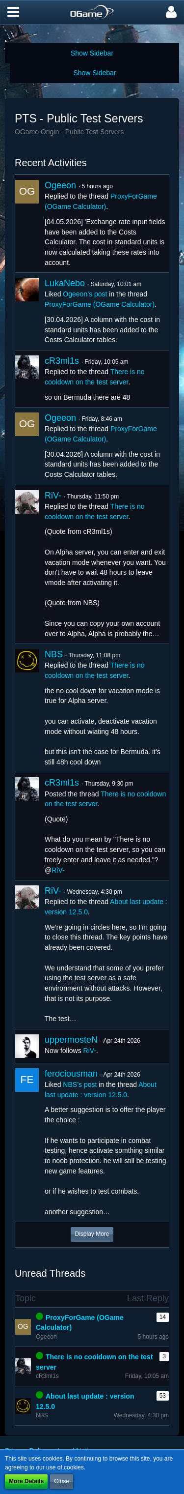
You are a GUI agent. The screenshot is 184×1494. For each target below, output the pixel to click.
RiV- (53, 495)
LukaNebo (65, 283)
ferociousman (71, 1074)
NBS (54, 654)
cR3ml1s (62, 361)
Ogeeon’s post (85, 294)
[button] (13, 12)
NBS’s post (80, 1084)
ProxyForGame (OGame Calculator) (100, 304)
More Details (26, 1481)
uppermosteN (71, 1040)
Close (61, 1481)
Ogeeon (60, 185)
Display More (92, 1233)
